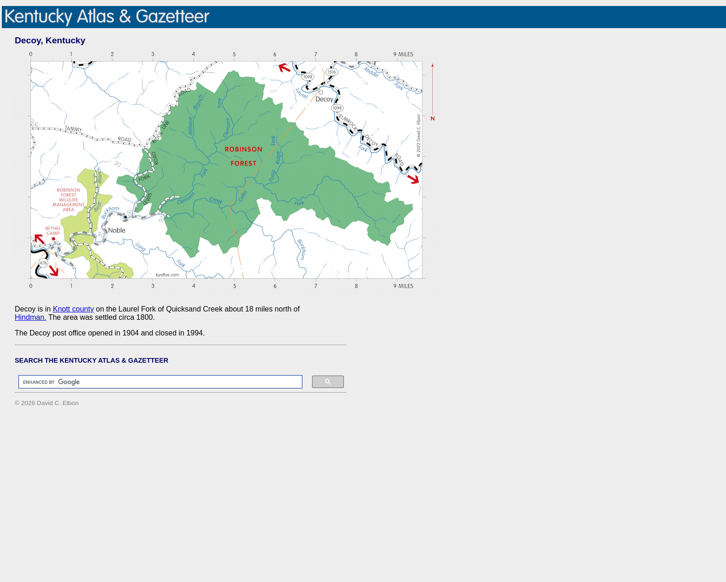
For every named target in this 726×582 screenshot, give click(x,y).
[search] (156, 382)
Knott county (73, 309)
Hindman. (30, 317)
